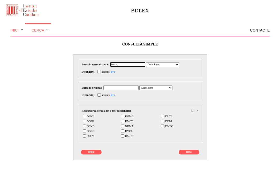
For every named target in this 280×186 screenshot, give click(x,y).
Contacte (260, 30)
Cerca (38, 30)
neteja (91, 152)
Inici (14, 30)
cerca (189, 152)
